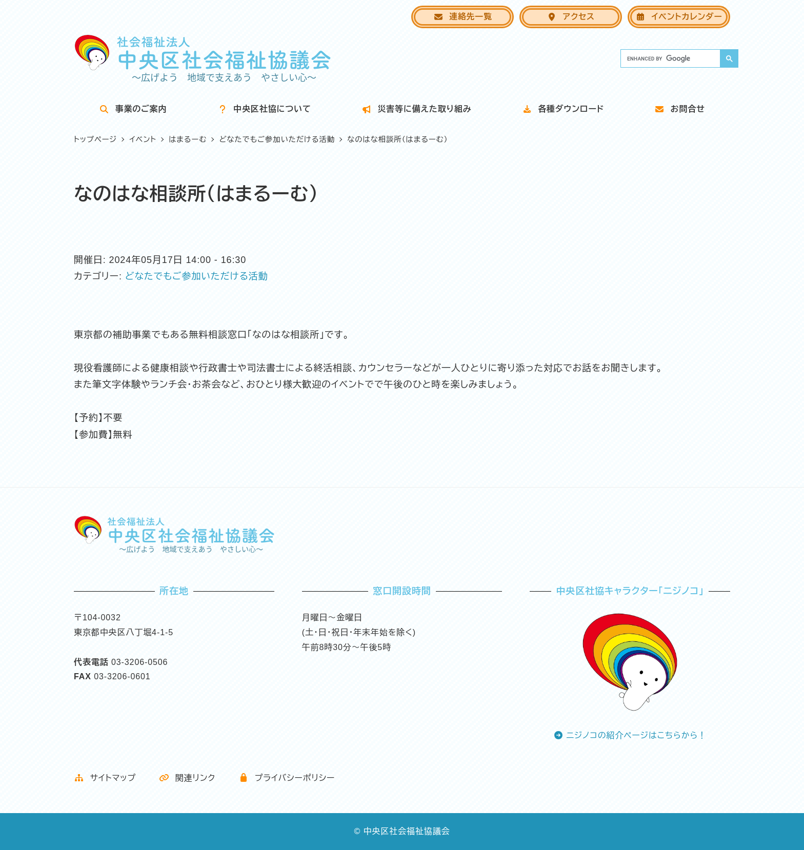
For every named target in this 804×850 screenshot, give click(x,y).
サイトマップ (105, 778)
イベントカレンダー (678, 16)
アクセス (571, 16)
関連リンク (187, 778)
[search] (669, 58)
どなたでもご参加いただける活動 (196, 276)
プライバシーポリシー (286, 778)
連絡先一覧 (462, 16)
